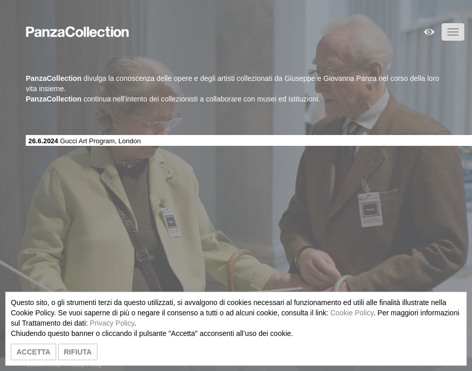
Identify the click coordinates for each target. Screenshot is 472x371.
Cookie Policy (352, 313)
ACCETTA (33, 352)
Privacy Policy (112, 323)
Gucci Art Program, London (84, 141)
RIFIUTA (78, 352)
